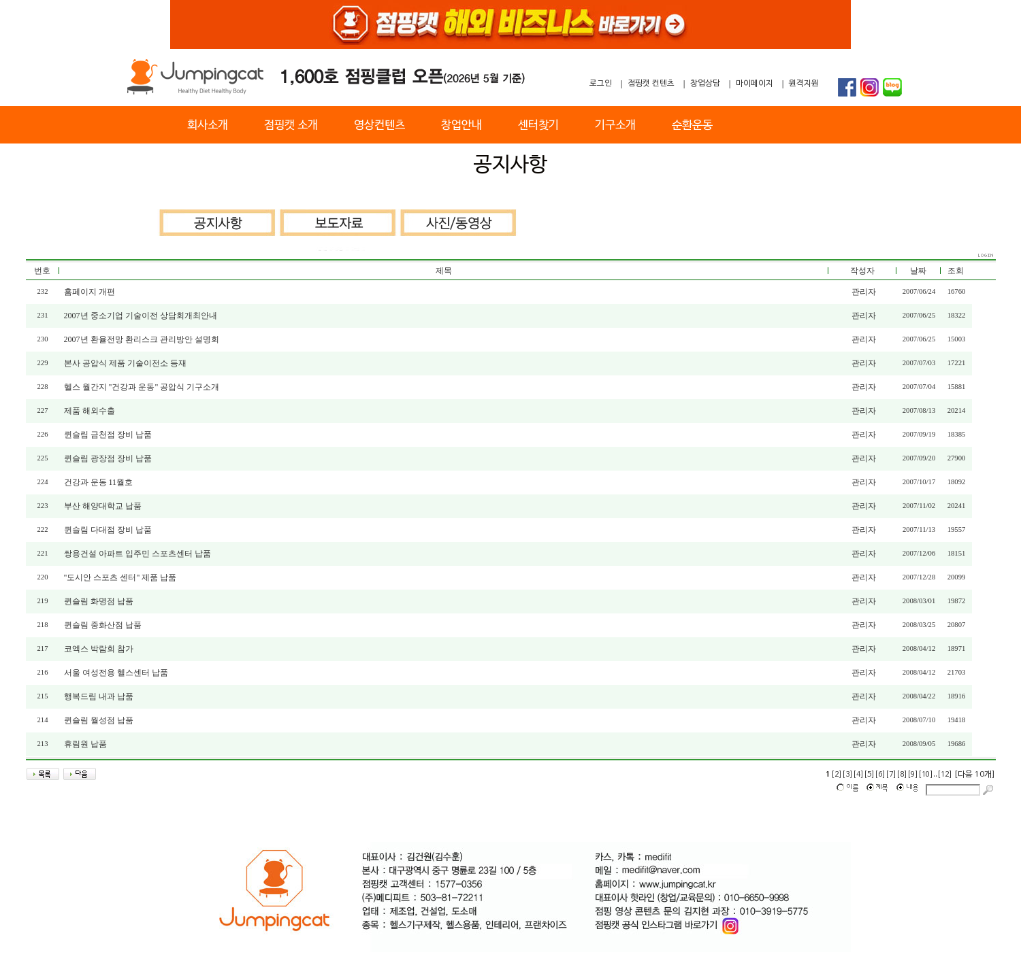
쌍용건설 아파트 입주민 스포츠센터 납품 (137, 553)
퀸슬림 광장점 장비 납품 (108, 458)
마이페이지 (754, 83)
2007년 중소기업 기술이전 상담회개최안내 (140, 315)
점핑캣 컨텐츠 (651, 83)
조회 (955, 270)
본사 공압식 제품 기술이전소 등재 (125, 363)
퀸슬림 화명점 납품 (98, 601)
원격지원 (804, 83)
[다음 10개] (975, 774)
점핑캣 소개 (291, 125)
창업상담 (705, 83)
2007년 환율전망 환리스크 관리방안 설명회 (141, 339)
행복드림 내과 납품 (98, 696)
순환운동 (692, 125)
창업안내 (461, 125)
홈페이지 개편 (89, 292)
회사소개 (207, 125)
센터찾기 (538, 125)
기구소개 (615, 125)
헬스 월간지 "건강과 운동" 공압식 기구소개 (142, 387)
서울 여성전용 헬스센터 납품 (116, 672)
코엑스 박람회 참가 (98, 649)
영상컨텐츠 (379, 125)
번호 (42, 270)
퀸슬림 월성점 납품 (98, 720)
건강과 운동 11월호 (98, 482)
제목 (444, 270)
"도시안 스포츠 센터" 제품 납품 (120, 577)
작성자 (862, 270)
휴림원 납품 (85, 744)
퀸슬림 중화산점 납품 (103, 625)
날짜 (918, 270)
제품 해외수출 (89, 411)
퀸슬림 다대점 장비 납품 (108, 530)
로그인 (600, 83)
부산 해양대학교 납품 (103, 506)
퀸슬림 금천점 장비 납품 (108, 434)
